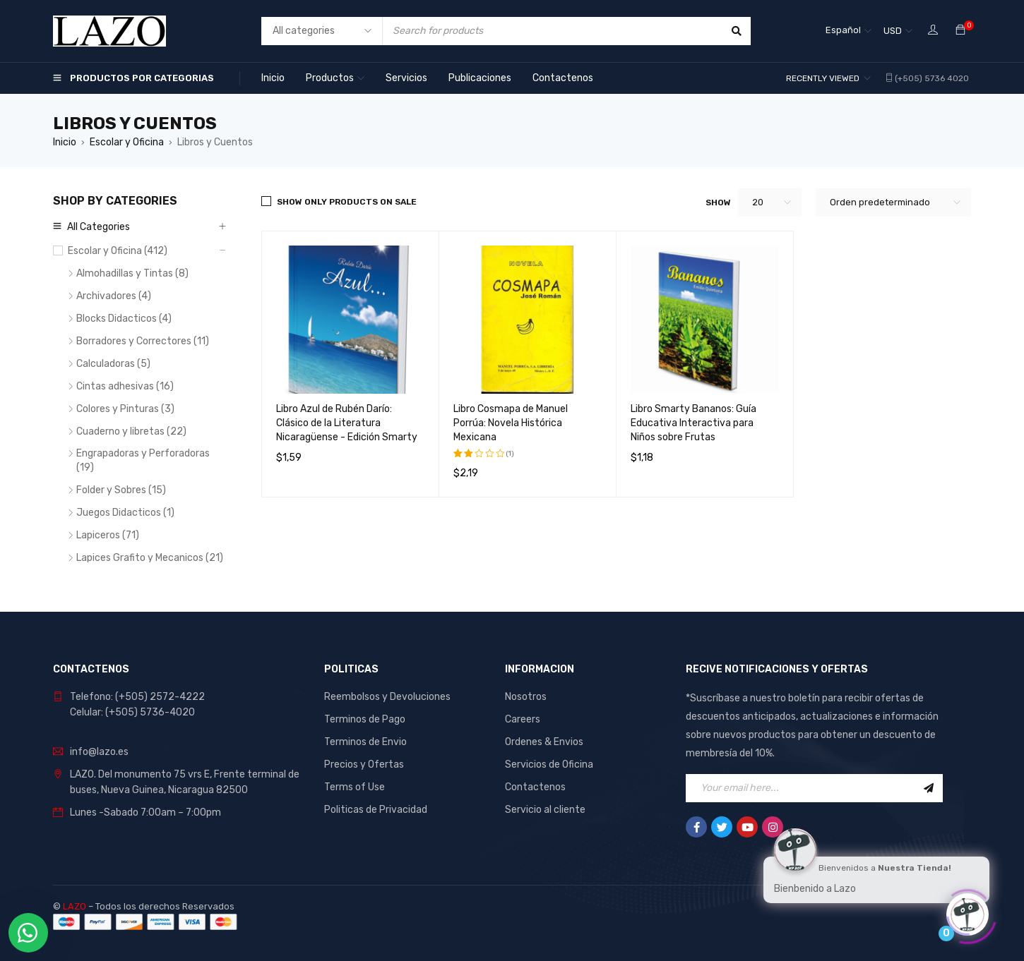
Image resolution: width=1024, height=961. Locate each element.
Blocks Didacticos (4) (124, 319)
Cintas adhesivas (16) (125, 386)
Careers (522, 719)
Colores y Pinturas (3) (125, 409)
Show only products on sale (347, 202)
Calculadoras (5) (113, 364)
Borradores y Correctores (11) (142, 341)
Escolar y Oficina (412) (117, 251)
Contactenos (535, 787)
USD (892, 30)
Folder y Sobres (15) (121, 490)
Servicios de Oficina (549, 764)
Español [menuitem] (843, 30)
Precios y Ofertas (364, 764)
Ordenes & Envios (544, 742)
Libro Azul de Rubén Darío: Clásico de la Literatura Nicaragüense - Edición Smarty (346, 423)
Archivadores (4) (113, 296)
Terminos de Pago (364, 719)
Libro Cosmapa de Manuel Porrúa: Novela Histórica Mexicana (510, 423)
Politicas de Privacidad (375, 810)
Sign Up (929, 788)
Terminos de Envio (365, 742)
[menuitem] (848, 31)
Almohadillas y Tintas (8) (132, 273)
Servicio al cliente (545, 810)
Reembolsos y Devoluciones (387, 697)
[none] (848, 31)
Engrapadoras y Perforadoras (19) (143, 460)
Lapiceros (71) (107, 535)
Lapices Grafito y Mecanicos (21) (149, 558)
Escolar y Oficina (127, 142)
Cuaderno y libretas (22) (131, 431)
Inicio (64, 142)
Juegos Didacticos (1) (125, 513)
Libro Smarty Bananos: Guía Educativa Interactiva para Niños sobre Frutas (693, 423)
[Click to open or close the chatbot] (967, 911)
